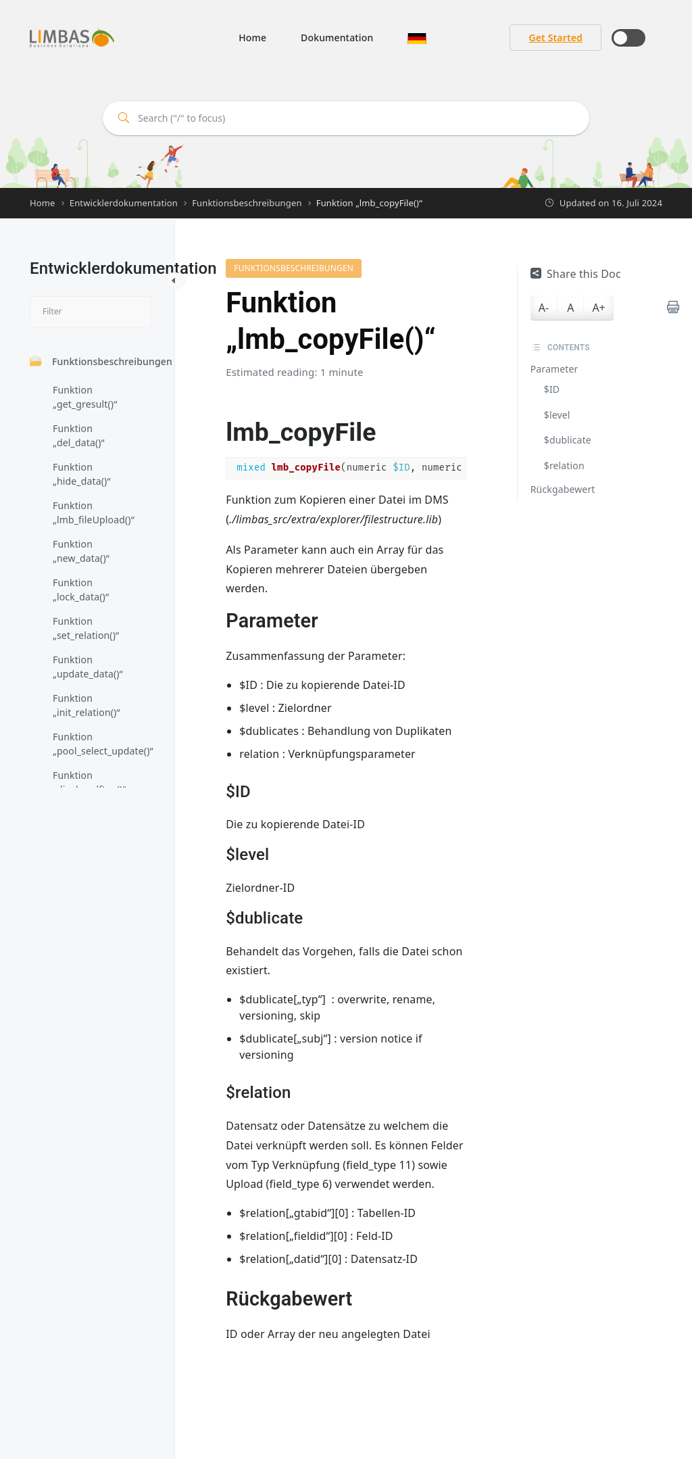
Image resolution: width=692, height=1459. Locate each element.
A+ (598, 307)
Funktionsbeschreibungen (101, 361)
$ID (552, 389)
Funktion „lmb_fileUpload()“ (93, 512)
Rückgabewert (562, 489)
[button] (417, 37)
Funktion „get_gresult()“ (85, 396)
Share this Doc (575, 273)
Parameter (554, 368)
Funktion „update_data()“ (88, 666)
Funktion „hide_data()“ (82, 473)
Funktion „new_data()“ (81, 551)
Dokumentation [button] (337, 37)
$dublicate (567, 439)
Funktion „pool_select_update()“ (99, 743)
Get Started (555, 37)
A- (544, 307)
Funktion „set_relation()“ (86, 628)
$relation (564, 465)
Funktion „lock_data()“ (81, 589)
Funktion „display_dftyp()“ (89, 782)
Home (252, 37)
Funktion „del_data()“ (79, 435)
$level (557, 414)
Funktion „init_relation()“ (86, 705)
